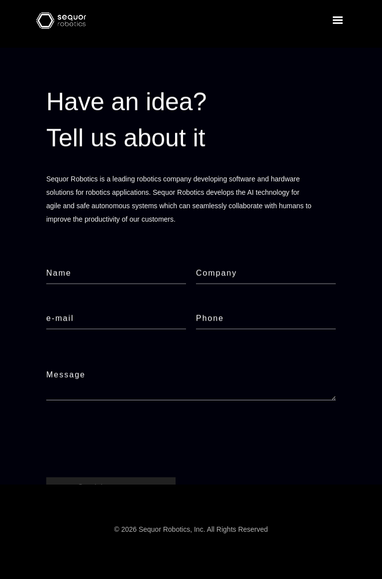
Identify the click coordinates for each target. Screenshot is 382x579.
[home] (61, 20)
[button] (338, 20)
